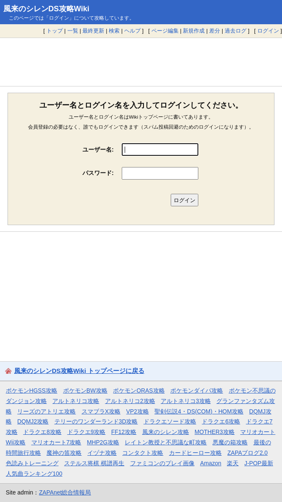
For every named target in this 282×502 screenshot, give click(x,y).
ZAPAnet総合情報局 (65, 492)
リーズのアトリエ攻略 (46, 411)
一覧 (72, 31)
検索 (114, 31)
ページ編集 (165, 31)
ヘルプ (132, 31)
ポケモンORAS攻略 (138, 390)
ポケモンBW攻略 (85, 390)
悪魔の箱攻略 (230, 442)
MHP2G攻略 (103, 442)
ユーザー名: (98, 149)
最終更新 (93, 31)
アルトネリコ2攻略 (130, 401)
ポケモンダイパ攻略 (196, 390)
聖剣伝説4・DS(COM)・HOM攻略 (199, 411)
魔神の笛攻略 (64, 452)
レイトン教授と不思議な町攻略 (166, 442)
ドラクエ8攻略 (42, 431)
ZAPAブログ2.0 (247, 452)
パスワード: (98, 173)
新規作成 (194, 31)
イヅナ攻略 (102, 452)
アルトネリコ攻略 (75, 401)
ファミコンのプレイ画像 (162, 463)
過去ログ (235, 31)
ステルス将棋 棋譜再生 (94, 463)
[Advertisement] (141, 62)
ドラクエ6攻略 (221, 421)
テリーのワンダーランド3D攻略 (96, 421)
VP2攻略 (137, 411)
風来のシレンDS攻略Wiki (46, 9)
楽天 (232, 463)
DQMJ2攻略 (33, 421)
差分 (214, 31)
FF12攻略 (123, 431)
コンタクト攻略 (142, 452)
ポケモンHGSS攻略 (31, 390)
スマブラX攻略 (101, 411)
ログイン (268, 31)
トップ (54, 31)
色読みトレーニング (32, 463)
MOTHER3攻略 (215, 431)
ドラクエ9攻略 (86, 431)
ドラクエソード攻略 (170, 421)
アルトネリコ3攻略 (186, 401)
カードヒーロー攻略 (195, 452)
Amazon (210, 463)
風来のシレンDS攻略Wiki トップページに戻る (79, 370)
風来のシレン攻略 (165, 431)
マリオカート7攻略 (56, 442)
